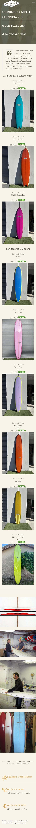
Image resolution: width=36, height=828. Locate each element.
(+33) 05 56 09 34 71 (16, 789)
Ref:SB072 (18, 221)
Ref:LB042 (18, 338)
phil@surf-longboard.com (19, 776)
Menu (33, 2)
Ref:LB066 (18, 452)
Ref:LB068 (18, 563)
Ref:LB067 (18, 507)
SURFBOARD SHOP (14, 25)
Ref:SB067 (18, 165)
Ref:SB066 (18, 110)
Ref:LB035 (18, 283)
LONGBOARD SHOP (14, 34)
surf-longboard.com (12, 821)
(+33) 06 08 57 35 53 (16, 805)
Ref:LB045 (18, 393)
